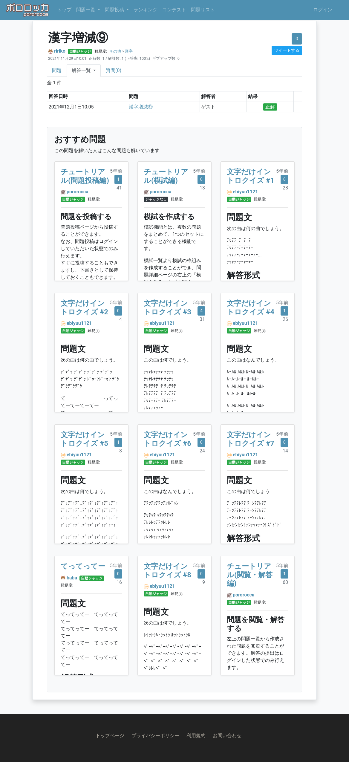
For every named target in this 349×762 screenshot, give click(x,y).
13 (202, 188)
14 (285, 451)
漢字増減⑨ (141, 107)
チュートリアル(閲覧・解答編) (250, 575)
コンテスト (174, 10)
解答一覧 (82, 70)
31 (202, 319)
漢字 (129, 51)
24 (202, 451)
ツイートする (286, 50)
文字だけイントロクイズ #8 (167, 570)
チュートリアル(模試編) (166, 176)
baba (72, 578)
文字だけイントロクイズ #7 (250, 439)
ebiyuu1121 (245, 192)
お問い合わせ (227, 735)
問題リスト (203, 10)
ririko (59, 51)
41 (119, 188)
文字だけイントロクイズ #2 (84, 307)
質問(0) (113, 70)
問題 (57, 70)
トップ (64, 10)
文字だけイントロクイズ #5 (84, 439)
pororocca (77, 192)
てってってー (83, 566)
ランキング (145, 10)
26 (285, 319)
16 (119, 582)
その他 (115, 51)
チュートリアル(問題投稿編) (85, 176)
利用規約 (196, 735)
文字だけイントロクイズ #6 (167, 439)
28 (285, 188)
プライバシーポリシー (155, 735)
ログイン (322, 10)
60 (285, 582)
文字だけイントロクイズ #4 (250, 307)
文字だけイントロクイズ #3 (167, 307)
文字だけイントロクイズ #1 (250, 176)
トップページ (110, 735)
